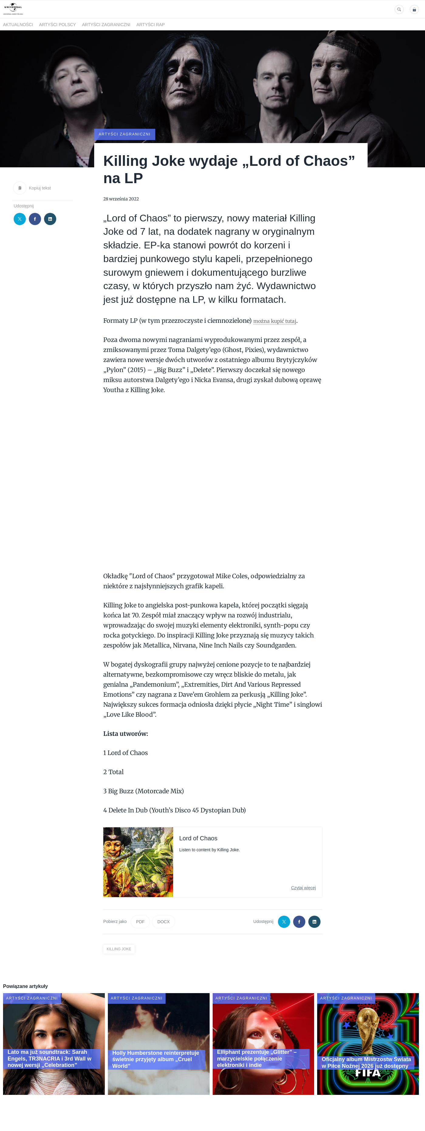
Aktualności (18, 24)
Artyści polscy (57, 24)
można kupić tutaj (280, 320)
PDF (140, 921)
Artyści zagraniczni (106, 24)
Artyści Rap (150, 24)
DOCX (163, 921)
